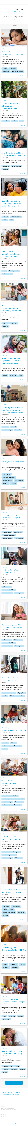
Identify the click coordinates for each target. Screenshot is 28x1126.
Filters (15, 1123)
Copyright (3, 1116)
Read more (22, 76)
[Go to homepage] (14, 4)
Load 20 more (14, 1082)
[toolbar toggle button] (3, 1)
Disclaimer (3, 1114)
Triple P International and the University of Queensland (8, 1109)
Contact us (3, 1118)
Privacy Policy (4, 1112)
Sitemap (3, 1106)
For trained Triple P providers (10, 1092)
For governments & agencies (10, 1094)
